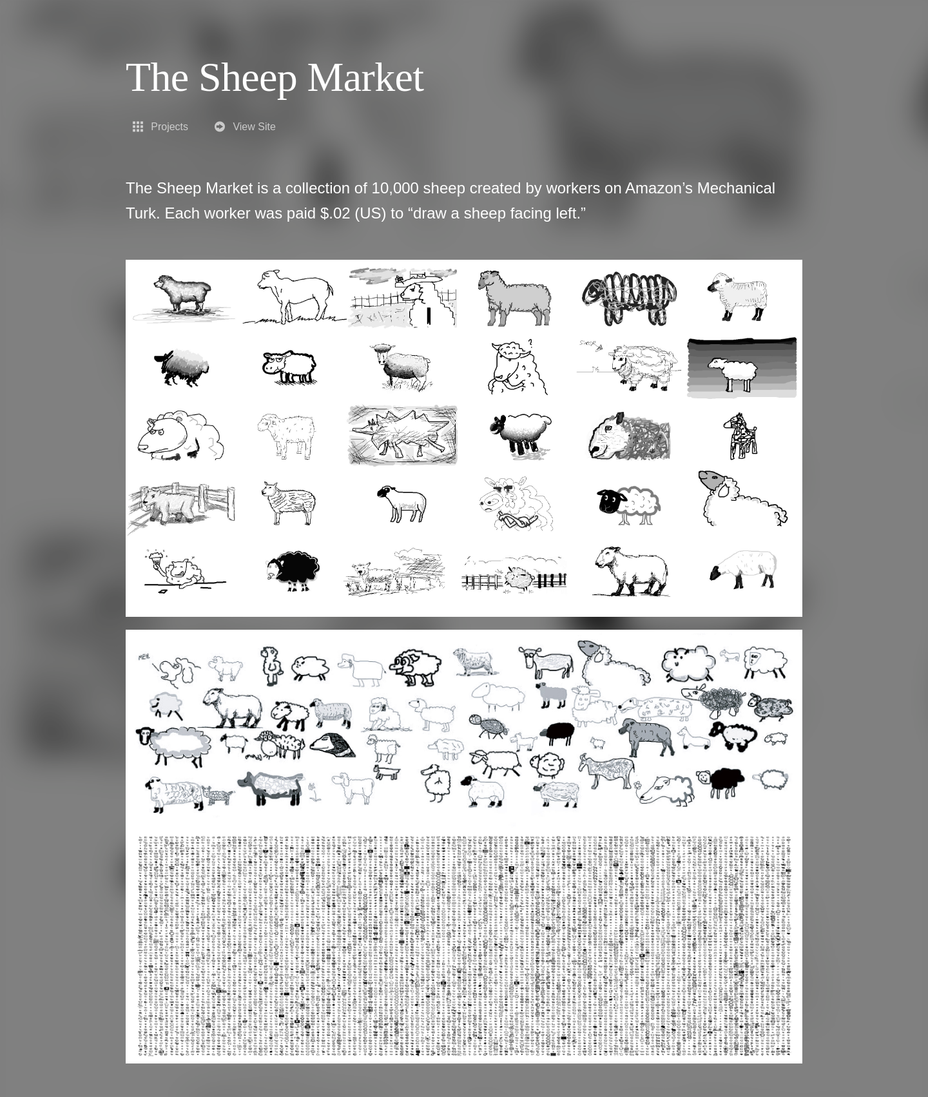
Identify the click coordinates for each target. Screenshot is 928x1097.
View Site (244, 126)
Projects (159, 126)
